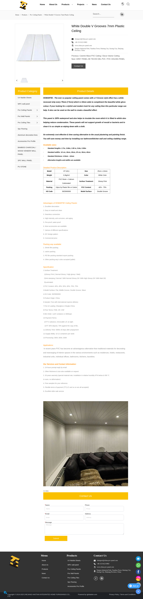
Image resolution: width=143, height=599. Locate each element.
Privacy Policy (114, 594)
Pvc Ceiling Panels (35, 15)
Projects (82, 4)
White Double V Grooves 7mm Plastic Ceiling (59, 15)
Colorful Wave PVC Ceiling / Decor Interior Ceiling (100, 56)
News (94, 4)
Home (42, 4)
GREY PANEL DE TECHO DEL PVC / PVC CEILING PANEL (100, 59)
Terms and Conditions (128, 594)
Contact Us (106, 4)
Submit (56, 538)
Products (67, 4)
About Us (53, 4)
